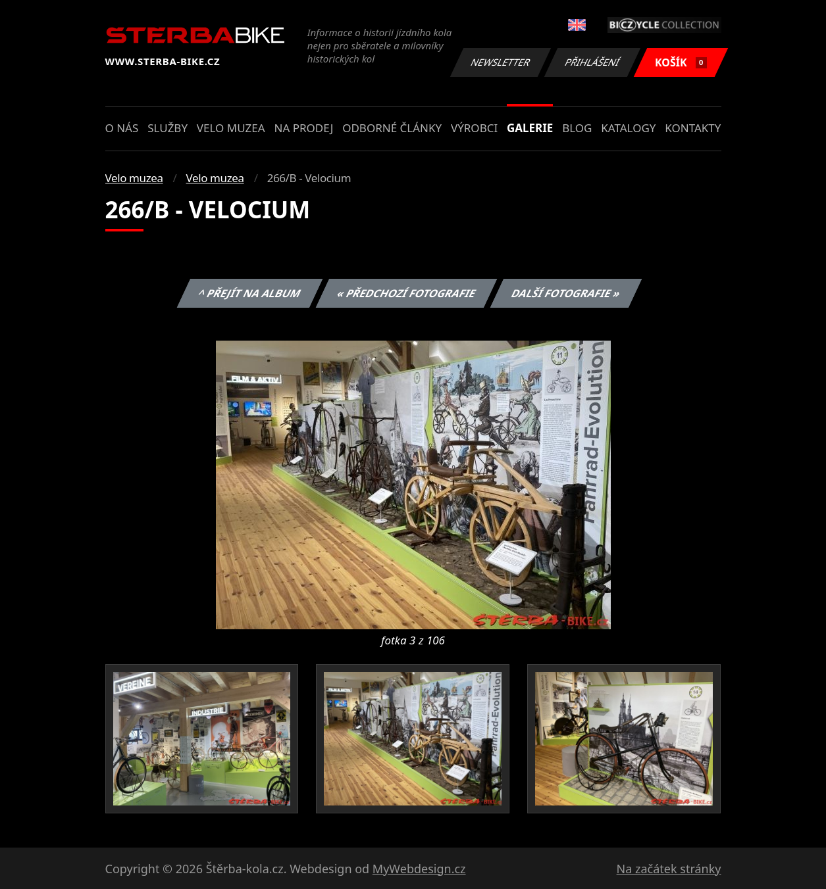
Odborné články (392, 127)
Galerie (530, 127)
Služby (167, 127)
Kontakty (693, 127)
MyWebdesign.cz (419, 869)
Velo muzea (231, 127)
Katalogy (628, 127)
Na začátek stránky (669, 869)
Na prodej (303, 127)
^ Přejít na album (249, 293)
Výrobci (474, 127)
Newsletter (501, 62)
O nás (122, 127)
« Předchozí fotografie (406, 293)
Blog (577, 127)
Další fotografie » (566, 293)
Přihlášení (593, 62)
